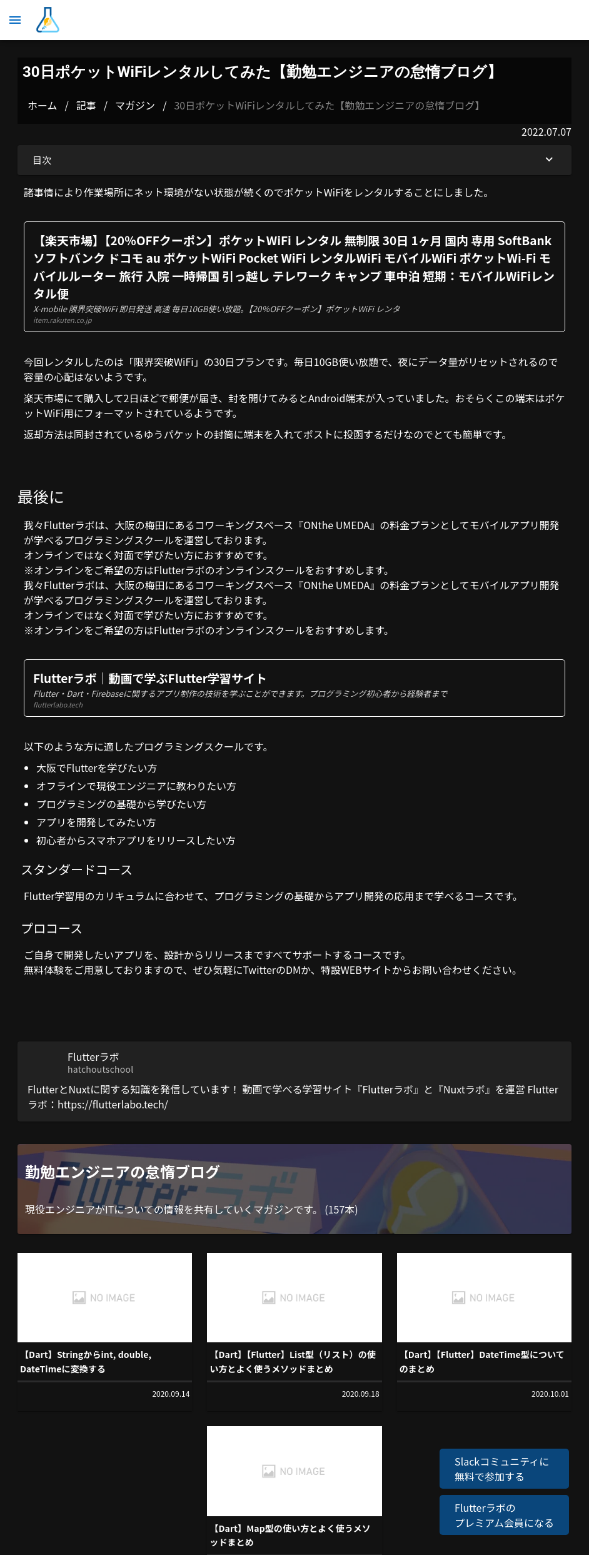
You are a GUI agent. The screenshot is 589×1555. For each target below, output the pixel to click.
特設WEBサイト (356, 969)
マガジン (135, 105)
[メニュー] (15, 20)
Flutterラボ (69, 524)
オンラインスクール (260, 569)
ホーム (43, 105)
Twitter (259, 969)
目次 (294, 160)
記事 (86, 105)
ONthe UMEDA (336, 524)
